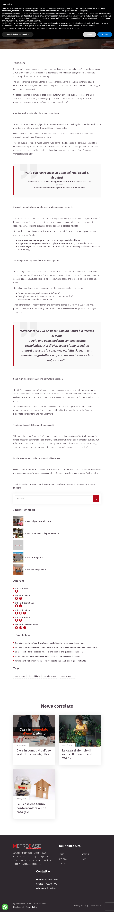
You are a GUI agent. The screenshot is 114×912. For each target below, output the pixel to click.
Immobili (63, 859)
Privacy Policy (80, 905)
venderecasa (50, 676)
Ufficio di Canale (22, 595)
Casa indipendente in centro (39, 521)
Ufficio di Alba (21, 588)
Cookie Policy (95, 905)
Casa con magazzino (35, 569)
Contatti (63, 863)
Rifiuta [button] (89, 34)
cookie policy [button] (83, 11)
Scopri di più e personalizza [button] (17, 34)
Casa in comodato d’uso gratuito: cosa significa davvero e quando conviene (49, 643)
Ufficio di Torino (22, 617)
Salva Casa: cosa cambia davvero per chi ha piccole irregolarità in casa (47, 656)
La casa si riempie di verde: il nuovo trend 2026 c (77, 754)
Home (61, 854)
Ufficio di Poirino (22, 610)
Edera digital (32, 907)
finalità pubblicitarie (33, 18)
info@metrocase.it (50, 879)
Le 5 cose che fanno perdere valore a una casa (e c (31, 808)
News (84, 859)
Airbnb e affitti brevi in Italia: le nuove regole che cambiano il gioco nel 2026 (50, 660)
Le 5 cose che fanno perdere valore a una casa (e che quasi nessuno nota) (49, 651)
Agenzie (85, 854)
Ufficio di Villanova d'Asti (26, 624)
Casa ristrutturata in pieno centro (42, 533)
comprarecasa (67, 676)
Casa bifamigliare (34, 557)
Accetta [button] (104, 34)
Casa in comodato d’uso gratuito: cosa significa (33, 752)
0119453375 (51, 884)
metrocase (20, 676)
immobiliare (34, 676)
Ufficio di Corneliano (24, 603)
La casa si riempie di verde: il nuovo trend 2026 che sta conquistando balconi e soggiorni (56, 647)
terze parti (41, 13)
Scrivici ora (51, 888)
